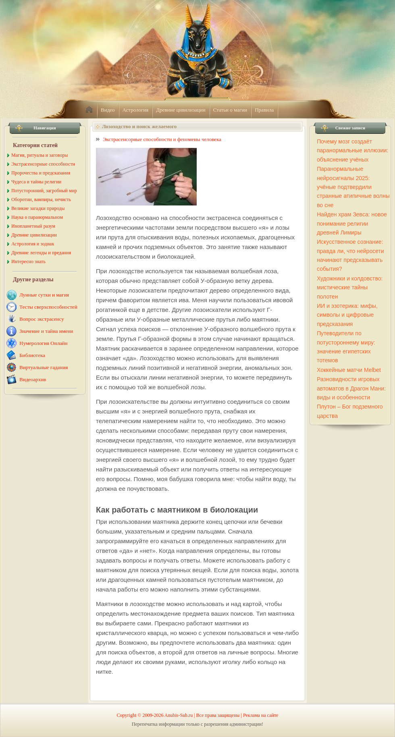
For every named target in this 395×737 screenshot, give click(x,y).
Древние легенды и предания (41, 252)
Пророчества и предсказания (40, 173)
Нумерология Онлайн (43, 343)
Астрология (136, 110)
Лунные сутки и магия (44, 295)
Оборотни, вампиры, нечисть (41, 199)
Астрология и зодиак (32, 244)
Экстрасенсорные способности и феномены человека (162, 139)
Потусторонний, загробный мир (44, 190)
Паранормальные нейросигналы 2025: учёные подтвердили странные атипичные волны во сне (353, 187)
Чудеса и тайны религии (36, 182)
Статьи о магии (230, 110)
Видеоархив (32, 379)
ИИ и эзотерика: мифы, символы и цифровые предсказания (347, 315)
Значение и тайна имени (46, 331)
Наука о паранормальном (37, 217)
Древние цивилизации (180, 110)
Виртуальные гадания (43, 367)
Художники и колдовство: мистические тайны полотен (350, 287)
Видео (108, 110)
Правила (264, 110)
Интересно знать (28, 261)
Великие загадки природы (38, 208)
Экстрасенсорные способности (43, 164)
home (89, 110)
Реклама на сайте (260, 715)
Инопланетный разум (33, 226)
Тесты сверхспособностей (48, 307)
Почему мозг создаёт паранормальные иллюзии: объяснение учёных (352, 150)
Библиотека (32, 355)
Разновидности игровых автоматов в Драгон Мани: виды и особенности (351, 388)
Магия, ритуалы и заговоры (39, 155)
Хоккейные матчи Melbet (349, 370)
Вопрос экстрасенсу (41, 319)
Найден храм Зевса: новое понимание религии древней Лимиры (352, 223)
